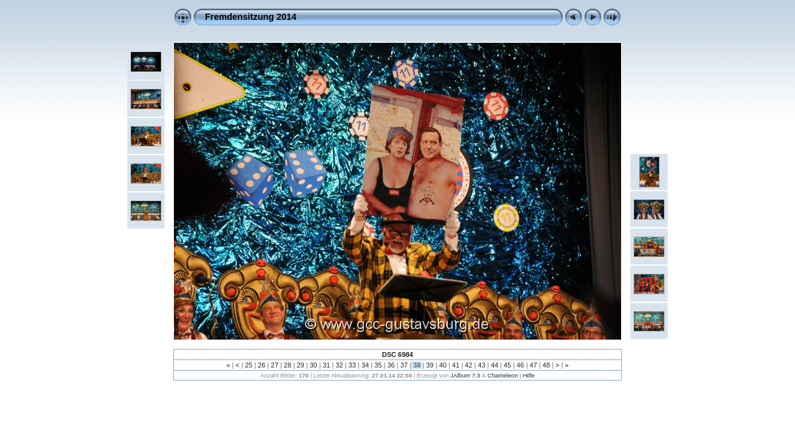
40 (442, 365)
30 (313, 365)
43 (481, 365)
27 (274, 365)
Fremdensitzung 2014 (250, 17)
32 (339, 365)
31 (326, 365)
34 (365, 365)
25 (248, 365)
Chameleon (503, 375)
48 (546, 365)
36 (391, 365)
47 (533, 365)
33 (352, 365)
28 (287, 365)
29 (300, 365)
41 (455, 365)
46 (520, 365)
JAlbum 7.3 (465, 375)
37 (403, 365)
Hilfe (529, 375)
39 (429, 365)
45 (507, 365)
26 (261, 365)
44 (494, 365)
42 (469, 365)
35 (378, 365)
